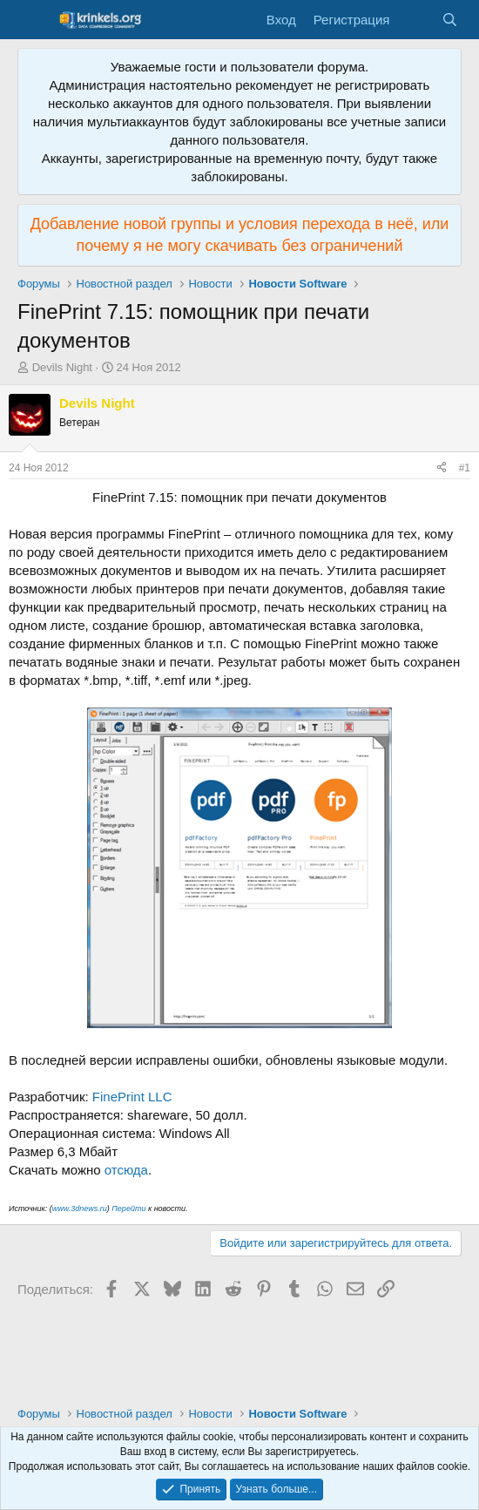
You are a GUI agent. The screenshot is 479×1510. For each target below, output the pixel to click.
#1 (464, 468)
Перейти (128, 1208)
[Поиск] (450, 19)
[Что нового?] (415, 19)
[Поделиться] (441, 468)
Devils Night (62, 367)
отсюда (126, 1169)
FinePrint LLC (132, 1096)
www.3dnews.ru (79, 1208)
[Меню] (32, 20)
